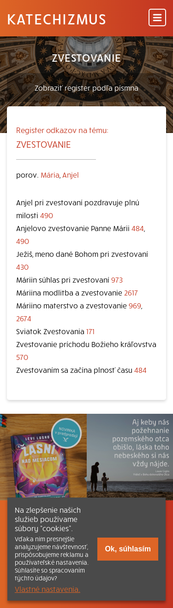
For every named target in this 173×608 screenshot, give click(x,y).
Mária (50, 174)
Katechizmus (57, 18)
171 (90, 331)
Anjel (70, 174)
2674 (23, 318)
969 (135, 305)
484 (137, 227)
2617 (131, 292)
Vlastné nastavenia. (47, 588)
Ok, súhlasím (128, 549)
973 (117, 279)
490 (46, 215)
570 (22, 356)
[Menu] (157, 18)
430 (22, 266)
